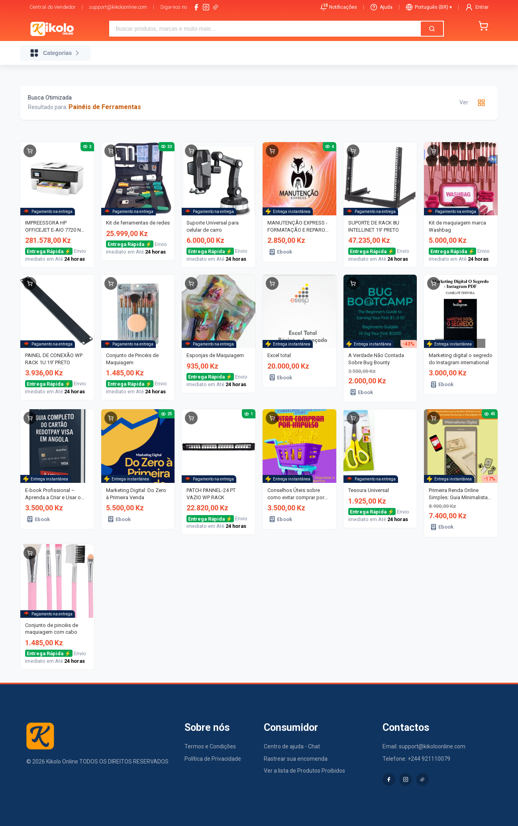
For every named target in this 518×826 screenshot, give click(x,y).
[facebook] (196, 7)
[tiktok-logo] (215, 7)
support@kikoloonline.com (118, 7)
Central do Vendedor (52, 7)
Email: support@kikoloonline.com (424, 746)
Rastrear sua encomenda (296, 759)
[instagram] (206, 7)
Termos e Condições (210, 746)
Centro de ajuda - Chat (292, 746)
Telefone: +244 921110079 (416, 759)
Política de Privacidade (212, 759)
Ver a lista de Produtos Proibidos (304, 770)
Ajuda (381, 7)
